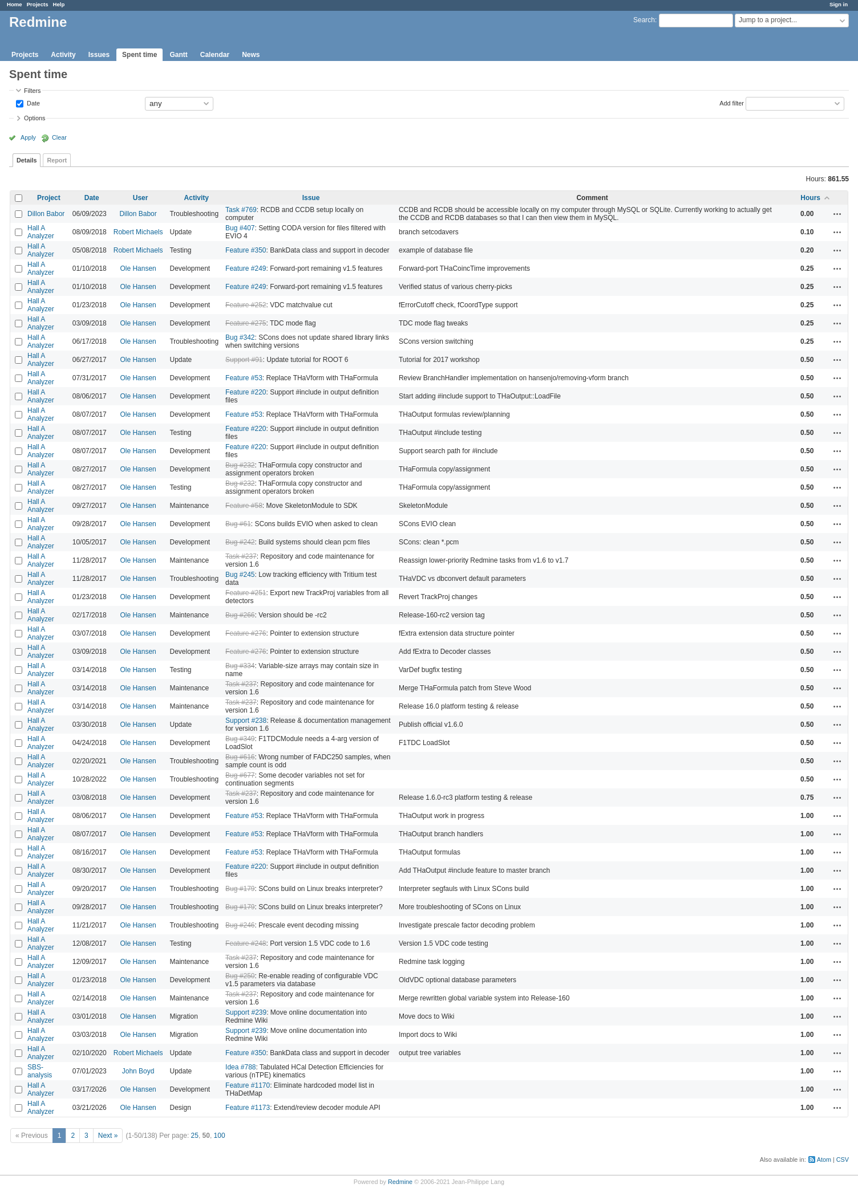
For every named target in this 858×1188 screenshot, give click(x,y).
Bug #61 (238, 524)
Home (14, 4)
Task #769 (241, 210)
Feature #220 (245, 392)
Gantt (178, 55)
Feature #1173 (247, 1108)
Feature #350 (245, 250)
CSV (842, 1159)
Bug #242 (239, 542)
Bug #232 (239, 465)
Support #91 (243, 360)
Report (57, 160)
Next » (108, 1136)
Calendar (214, 55)
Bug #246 (239, 925)
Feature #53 (243, 378)
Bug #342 (239, 337)
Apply (28, 137)
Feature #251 (245, 593)
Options (34, 118)
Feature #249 (245, 268)
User (140, 198)
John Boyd (138, 1071)
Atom (824, 1159)
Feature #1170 (247, 1085)
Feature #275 (245, 323)
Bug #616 (239, 757)
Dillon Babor (45, 214)
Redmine (400, 1181)
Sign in (838, 4)
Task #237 (241, 556)
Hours (810, 198)
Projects (37, 4)
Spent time (139, 55)
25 (195, 1136)
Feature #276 (245, 633)
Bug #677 (239, 775)
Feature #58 (243, 506)
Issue (311, 198)
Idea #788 (240, 1067)
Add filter (731, 102)
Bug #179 (239, 889)
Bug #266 (239, 615)
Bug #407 (239, 228)
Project (48, 198)
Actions (837, 213)
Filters (32, 90)
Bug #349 (239, 739)
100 (219, 1136)
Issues (99, 55)
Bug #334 (239, 666)
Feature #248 (245, 943)
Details (27, 160)
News (251, 55)
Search (644, 20)
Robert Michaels (138, 232)
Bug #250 (239, 976)
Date (32, 102)
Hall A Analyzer (40, 232)
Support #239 (245, 1012)
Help (59, 4)
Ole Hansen (138, 268)
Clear (59, 137)
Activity (63, 55)
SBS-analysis (39, 1071)
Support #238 (245, 721)
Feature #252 (245, 305)
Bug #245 (239, 575)
